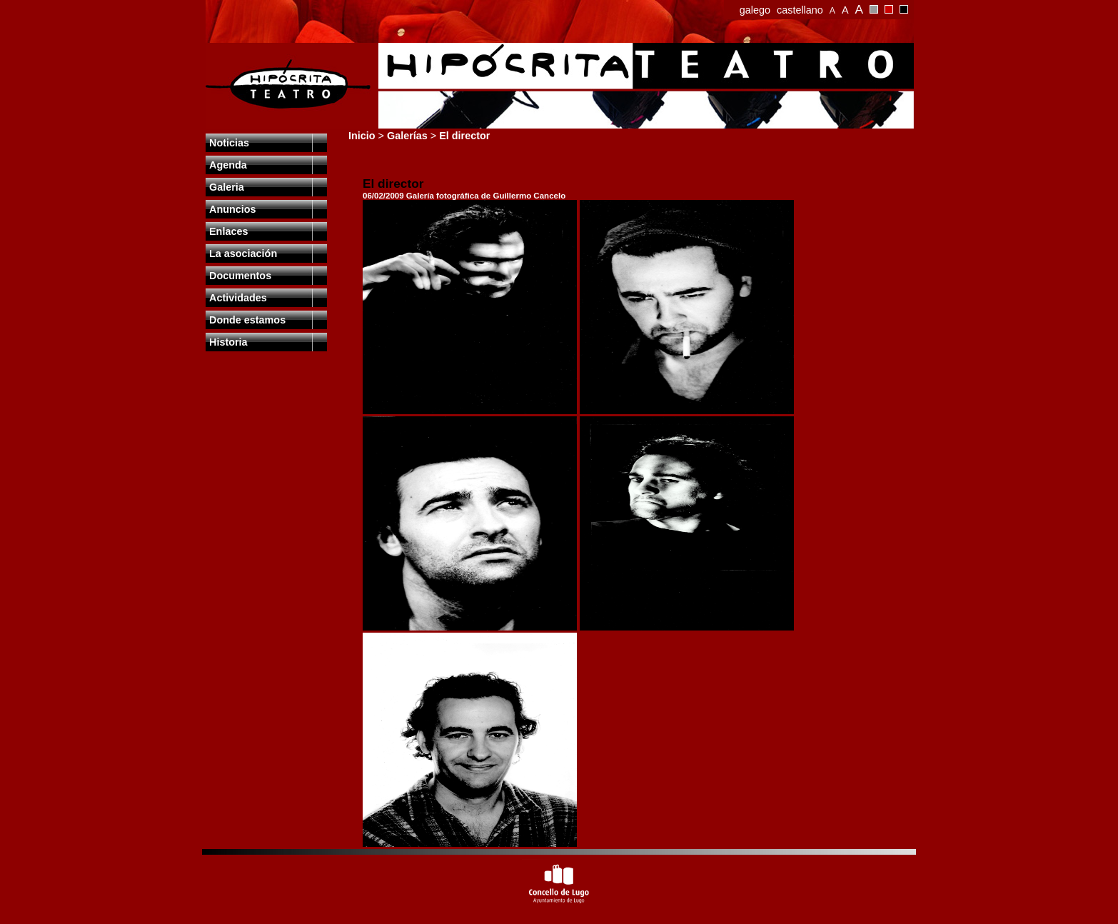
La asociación (243, 253)
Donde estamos (247, 320)
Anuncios (232, 209)
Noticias (229, 143)
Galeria (226, 187)
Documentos (240, 275)
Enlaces (228, 231)
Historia (228, 342)
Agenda (228, 165)
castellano (800, 10)
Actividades (238, 297)
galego (755, 10)
